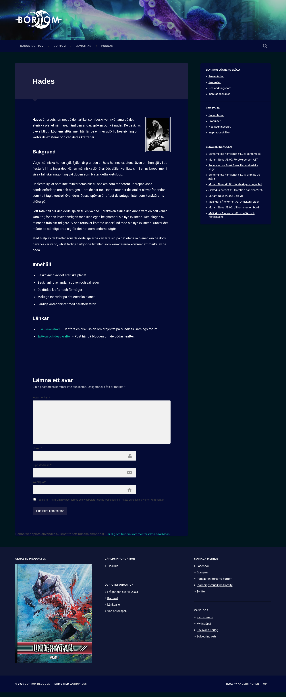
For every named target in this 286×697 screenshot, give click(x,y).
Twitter (201, 595)
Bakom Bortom (32, 47)
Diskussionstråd (49, 330)
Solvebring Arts (207, 640)
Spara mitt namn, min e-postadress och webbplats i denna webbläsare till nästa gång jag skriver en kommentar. (101, 504)
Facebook (203, 570)
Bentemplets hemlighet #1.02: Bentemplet (234, 154)
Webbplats (39, 486)
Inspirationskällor (219, 94)
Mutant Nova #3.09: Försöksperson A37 (233, 160)
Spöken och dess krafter (55, 337)
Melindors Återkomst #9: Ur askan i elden (234, 202)
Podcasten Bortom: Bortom (215, 583)
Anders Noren (248, 688)
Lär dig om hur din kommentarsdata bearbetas (139, 538)
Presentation (216, 77)
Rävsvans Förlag (208, 633)
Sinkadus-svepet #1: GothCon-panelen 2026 (235, 191)
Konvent (113, 602)
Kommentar (41, 398)
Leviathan (84, 47)
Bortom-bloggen (37, 688)
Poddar (107, 47)
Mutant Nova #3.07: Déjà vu (225, 196)
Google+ (202, 576)
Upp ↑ (267, 688)
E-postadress (42, 468)
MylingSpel (204, 627)
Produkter (214, 83)
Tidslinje (113, 570)
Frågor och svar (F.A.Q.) (123, 596)
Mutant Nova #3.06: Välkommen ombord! (234, 208)
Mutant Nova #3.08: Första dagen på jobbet (235, 185)
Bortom (60, 47)
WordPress (78, 688)
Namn (37, 451)
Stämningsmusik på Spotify (216, 589)
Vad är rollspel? (117, 615)
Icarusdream (205, 621)
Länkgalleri (114, 609)
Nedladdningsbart (219, 89)
